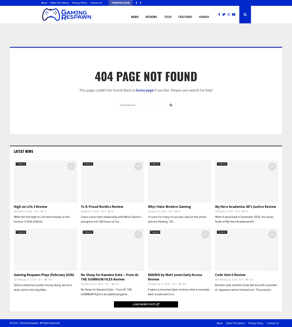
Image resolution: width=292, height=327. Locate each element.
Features (185, 17)
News (135, 17)
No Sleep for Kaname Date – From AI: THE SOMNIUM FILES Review (110, 277)
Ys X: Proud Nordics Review (102, 207)
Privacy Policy (79, 3)
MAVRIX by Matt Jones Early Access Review (175, 277)
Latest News (23, 151)
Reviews (151, 17)
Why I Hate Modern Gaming (169, 207)
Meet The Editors (60, 3)
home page (145, 90)
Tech (167, 17)
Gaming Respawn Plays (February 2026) (44, 275)
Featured (21, 164)
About (44, 3)
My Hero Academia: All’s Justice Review (245, 207)
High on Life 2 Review (30, 207)
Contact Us (96, 3)
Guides (204, 17)
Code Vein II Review (230, 275)
